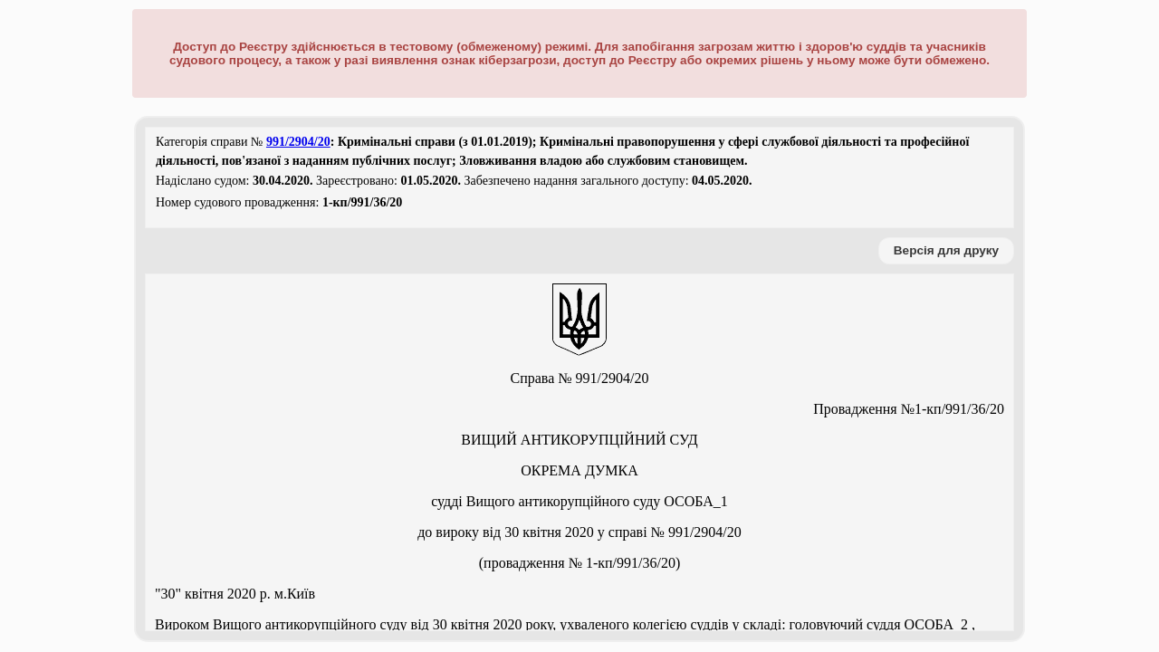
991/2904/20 (298, 142)
